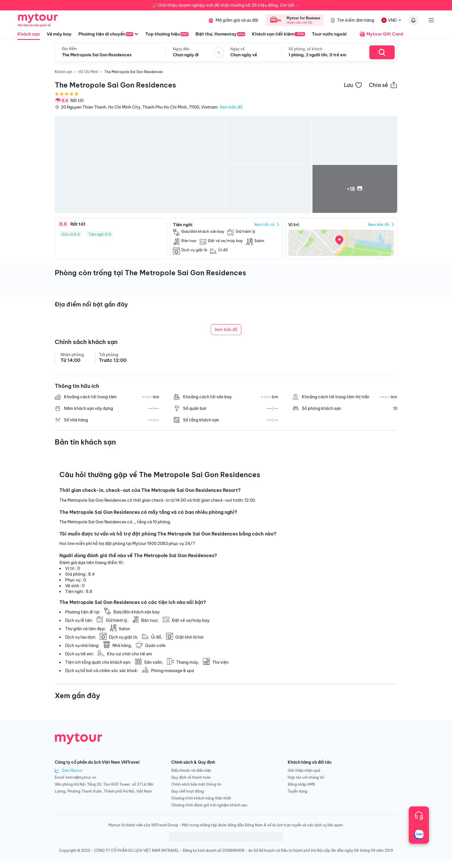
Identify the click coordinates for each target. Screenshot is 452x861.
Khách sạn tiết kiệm (278, 34)
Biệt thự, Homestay (220, 34)
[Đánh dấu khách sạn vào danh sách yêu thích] (353, 85)
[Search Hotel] (382, 52)
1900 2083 (157, 543)
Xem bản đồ (230, 107)
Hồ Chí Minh (88, 72)
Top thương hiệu (167, 34)
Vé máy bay (59, 34)
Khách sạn (28, 35)
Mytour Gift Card (378, 34)
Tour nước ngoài (329, 34)
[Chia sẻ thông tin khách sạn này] (383, 85)
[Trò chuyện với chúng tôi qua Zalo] (419, 834)
